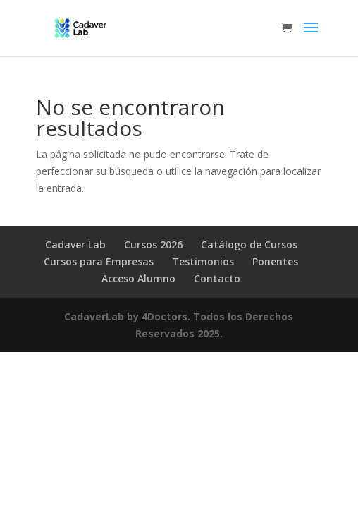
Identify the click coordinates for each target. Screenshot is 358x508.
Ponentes (275, 261)
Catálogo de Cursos (249, 244)
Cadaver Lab (75, 244)
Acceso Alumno (138, 278)
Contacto (217, 278)
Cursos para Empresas (99, 261)
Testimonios (203, 261)
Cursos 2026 (153, 244)
